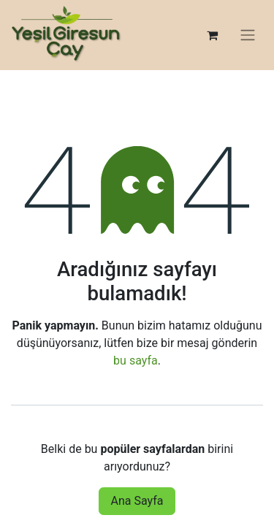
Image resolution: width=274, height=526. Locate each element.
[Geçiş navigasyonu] (247, 35)
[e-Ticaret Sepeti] (212, 35)
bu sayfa (135, 360)
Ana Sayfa (137, 501)
